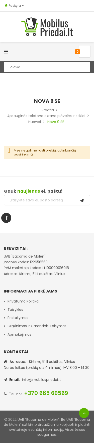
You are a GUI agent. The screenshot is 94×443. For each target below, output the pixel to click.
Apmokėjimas (19, 334)
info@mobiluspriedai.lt (41, 379)
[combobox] (47, 67)
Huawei (34, 121)
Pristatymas (18, 317)
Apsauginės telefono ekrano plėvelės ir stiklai (46, 115)
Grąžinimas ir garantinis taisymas (37, 325)
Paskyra (15, 5)
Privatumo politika (23, 301)
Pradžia (48, 110)
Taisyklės (15, 309)
